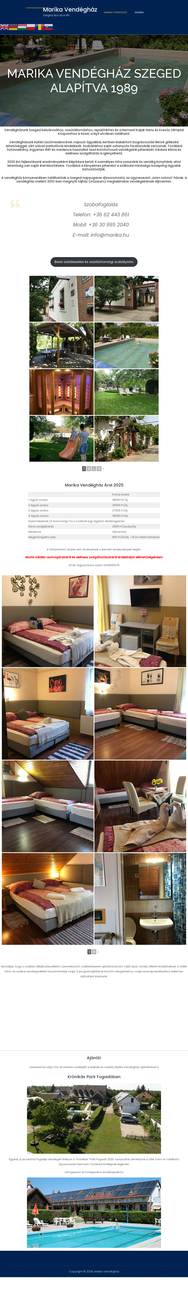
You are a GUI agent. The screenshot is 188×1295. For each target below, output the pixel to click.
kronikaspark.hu (113, 1172)
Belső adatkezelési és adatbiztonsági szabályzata (94, 262)
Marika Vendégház (115, 12)
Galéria (139, 12)
